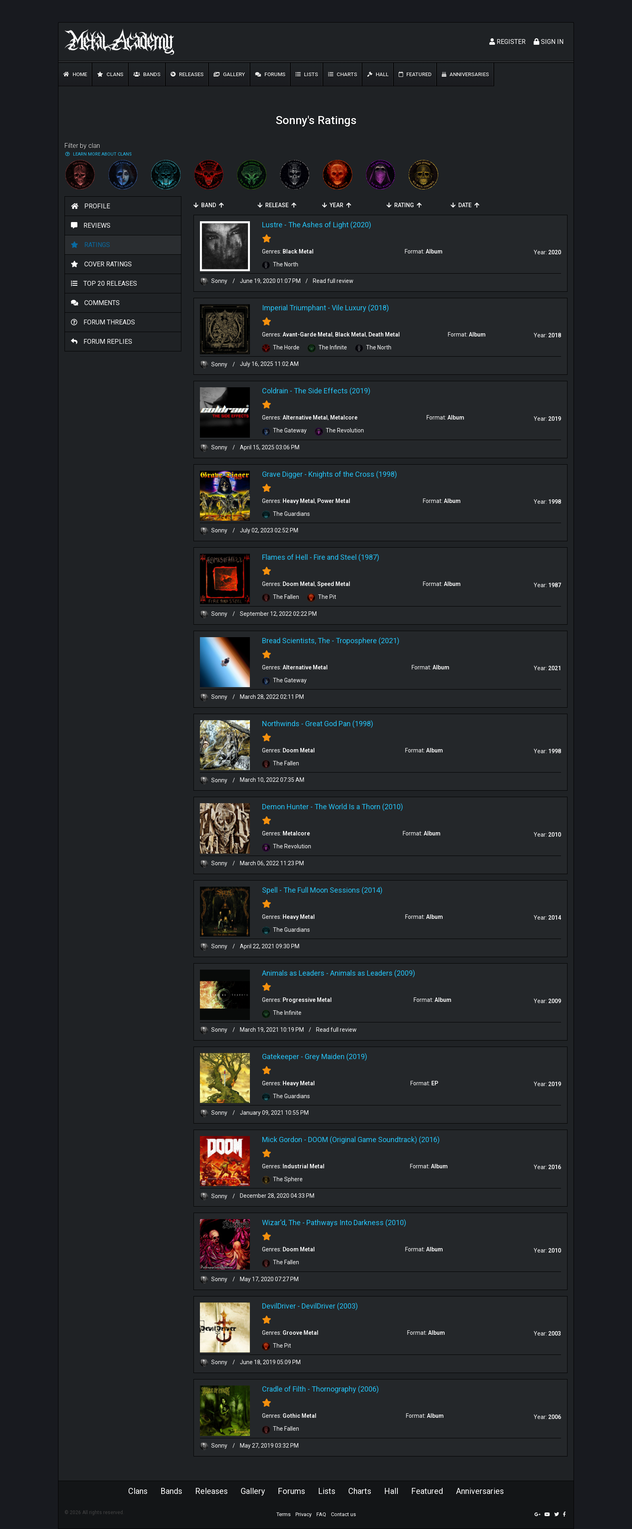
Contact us (343, 1514)
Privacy (303, 1514)
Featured (415, 74)
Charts (342, 74)
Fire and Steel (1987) (346, 557)
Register (507, 42)
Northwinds (280, 723)
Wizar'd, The (281, 1222)
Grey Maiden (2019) (336, 1056)
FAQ (321, 1514)
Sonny (214, 281)
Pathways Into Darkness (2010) (356, 1222)
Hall (378, 74)
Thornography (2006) (345, 1389)
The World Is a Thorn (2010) (358, 806)
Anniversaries (465, 74)
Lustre (272, 224)
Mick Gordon (282, 1139)
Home (75, 74)
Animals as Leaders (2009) (372, 973)
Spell (270, 890)
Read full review (333, 281)
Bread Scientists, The (296, 640)
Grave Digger (282, 474)
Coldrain (275, 390)
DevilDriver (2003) (329, 1306)
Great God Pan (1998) (339, 723)
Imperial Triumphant (294, 307)
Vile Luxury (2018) (360, 307)
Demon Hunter (285, 806)
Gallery (229, 74)
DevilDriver (279, 1306)
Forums (270, 74)
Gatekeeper (280, 1056)
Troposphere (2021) (367, 640)
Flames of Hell (285, 557)
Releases (187, 74)
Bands (146, 74)
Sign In (548, 42)
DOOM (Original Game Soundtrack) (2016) (374, 1139)
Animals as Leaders (293, 973)
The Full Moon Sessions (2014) (333, 890)
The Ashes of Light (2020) (329, 224)
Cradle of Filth (284, 1389)
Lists (306, 74)
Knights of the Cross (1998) (352, 474)
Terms (283, 1514)
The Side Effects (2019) (332, 390)
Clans (110, 74)
